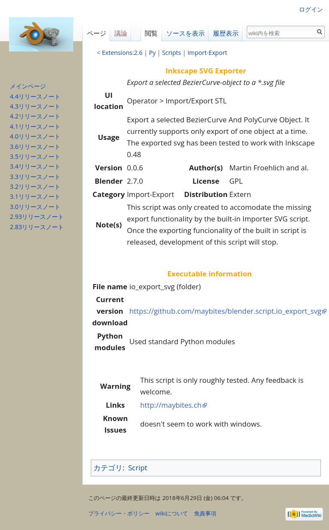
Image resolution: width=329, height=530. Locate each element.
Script (137, 467)
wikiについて (172, 513)
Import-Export (207, 52)
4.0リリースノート (35, 136)
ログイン (311, 9)
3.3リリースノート (35, 177)
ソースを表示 (185, 33)
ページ (96, 33)
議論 (120, 33)
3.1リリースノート (35, 196)
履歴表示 (226, 33)
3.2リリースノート (35, 186)
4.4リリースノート (35, 96)
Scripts (171, 52)
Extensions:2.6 (122, 52)
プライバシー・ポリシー (119, 513)
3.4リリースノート (35, 166)
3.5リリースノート (35, 156)
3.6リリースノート (35, 146)
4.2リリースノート (35, 116)
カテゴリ (108, 467)
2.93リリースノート (37, 216)
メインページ (28, 86)
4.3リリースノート (35, 106)
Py (152, 52)
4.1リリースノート (35, 126)
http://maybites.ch (170, 405)
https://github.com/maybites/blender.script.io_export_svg (225, 311)
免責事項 (205, 513)
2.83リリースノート (37, 227)
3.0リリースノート (35, 207)
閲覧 (151, 33)
